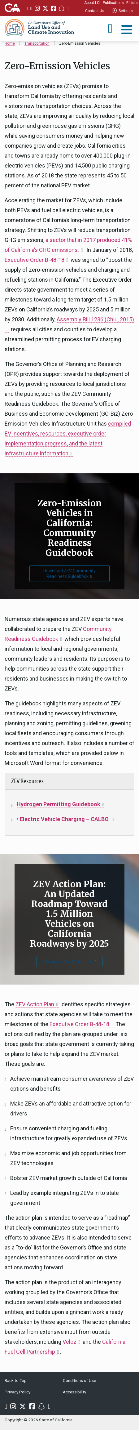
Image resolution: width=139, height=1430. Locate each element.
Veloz (69, 1341)
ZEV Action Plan (34, 1004)
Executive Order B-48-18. (80, 1024)
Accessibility (74, 1391)
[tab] (126, 30)
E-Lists (132, 3)
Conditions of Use (79, 1380)
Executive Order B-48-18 (34, 260)
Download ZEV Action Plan (67, 961)
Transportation (37, 43)
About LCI (92, 3)
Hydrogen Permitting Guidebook (58, 804)
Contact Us (94, 11)
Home (10, 43)
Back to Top (16, 1380)
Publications (113, 3)
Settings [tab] (122, 10)
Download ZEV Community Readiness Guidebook (69, 573)
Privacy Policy (17, 1391)
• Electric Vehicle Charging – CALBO (63, 819)
